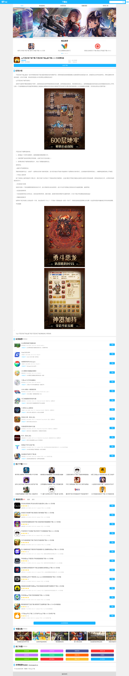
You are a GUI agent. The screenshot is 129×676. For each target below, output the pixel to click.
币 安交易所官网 (18, 668)
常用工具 (105, 5)
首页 (22, 5)
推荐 (24, 499)
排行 (33, 499)
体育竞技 (63, 5)
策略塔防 (84, 5)
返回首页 (64, 674)
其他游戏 (42, 5)
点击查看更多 (64, 623)
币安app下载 (31, 668)
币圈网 (26, 668)
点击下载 (65, 65)
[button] (63, 53)
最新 (28, 499)
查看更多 (25, 339)
